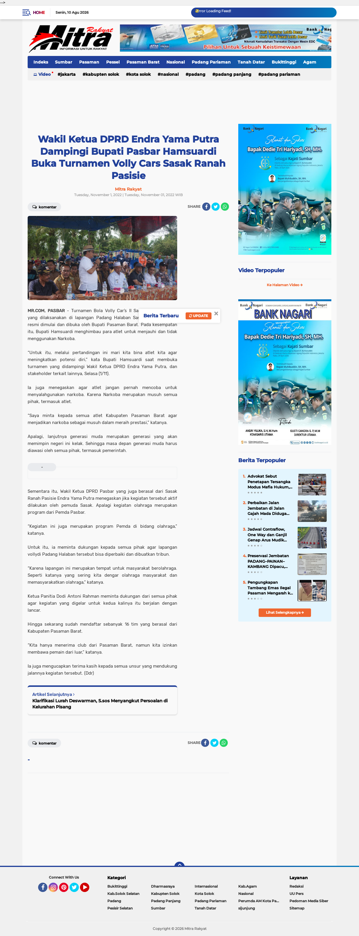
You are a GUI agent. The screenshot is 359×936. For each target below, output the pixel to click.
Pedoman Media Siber (308, 901)
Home (39, 12)
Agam (309, 62)
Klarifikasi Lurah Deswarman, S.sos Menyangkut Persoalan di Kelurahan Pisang (100, 704)
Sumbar (63, 62)
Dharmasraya (163, 886)
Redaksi (296, 886)
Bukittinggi (284, 62)
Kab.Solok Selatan (123, 893)
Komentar (44, 207)
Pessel (113, 62)
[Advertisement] (179, 99)
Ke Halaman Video (285, 285)
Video (44, 74)
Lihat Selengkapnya (285, 612)
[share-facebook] (206, 207)
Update (198, 316)
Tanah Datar (251, 62)
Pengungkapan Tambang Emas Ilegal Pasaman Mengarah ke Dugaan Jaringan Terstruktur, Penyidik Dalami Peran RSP (270, 588)
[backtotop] (179, 867)
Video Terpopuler (261, 270)
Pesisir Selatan (120, 908)
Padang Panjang (233, 74)
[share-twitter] (216, 207)
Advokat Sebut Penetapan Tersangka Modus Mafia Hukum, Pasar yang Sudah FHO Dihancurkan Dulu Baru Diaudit (270, 482)
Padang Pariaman (211, 62)
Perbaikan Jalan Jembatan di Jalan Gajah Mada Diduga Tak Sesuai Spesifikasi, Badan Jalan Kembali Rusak (270, 508)
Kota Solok (140, 74)
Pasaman (89, 62)
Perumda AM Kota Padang (260, 901)
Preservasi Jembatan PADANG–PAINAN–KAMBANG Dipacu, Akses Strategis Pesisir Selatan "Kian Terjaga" (270, 561)
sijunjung (246, 908)
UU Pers (296, 893)
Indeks (40, 62)
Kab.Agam (247, 886)
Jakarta (68, 74)
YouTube (88, 890)
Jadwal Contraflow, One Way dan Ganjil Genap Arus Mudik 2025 (267, 535)
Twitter (77, 890)
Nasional (175, 62)
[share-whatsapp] (225, 207)
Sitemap (296, 908)
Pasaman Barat (143, 62)
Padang (197, 74)
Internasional (206, 886)
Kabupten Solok (102, 74)
